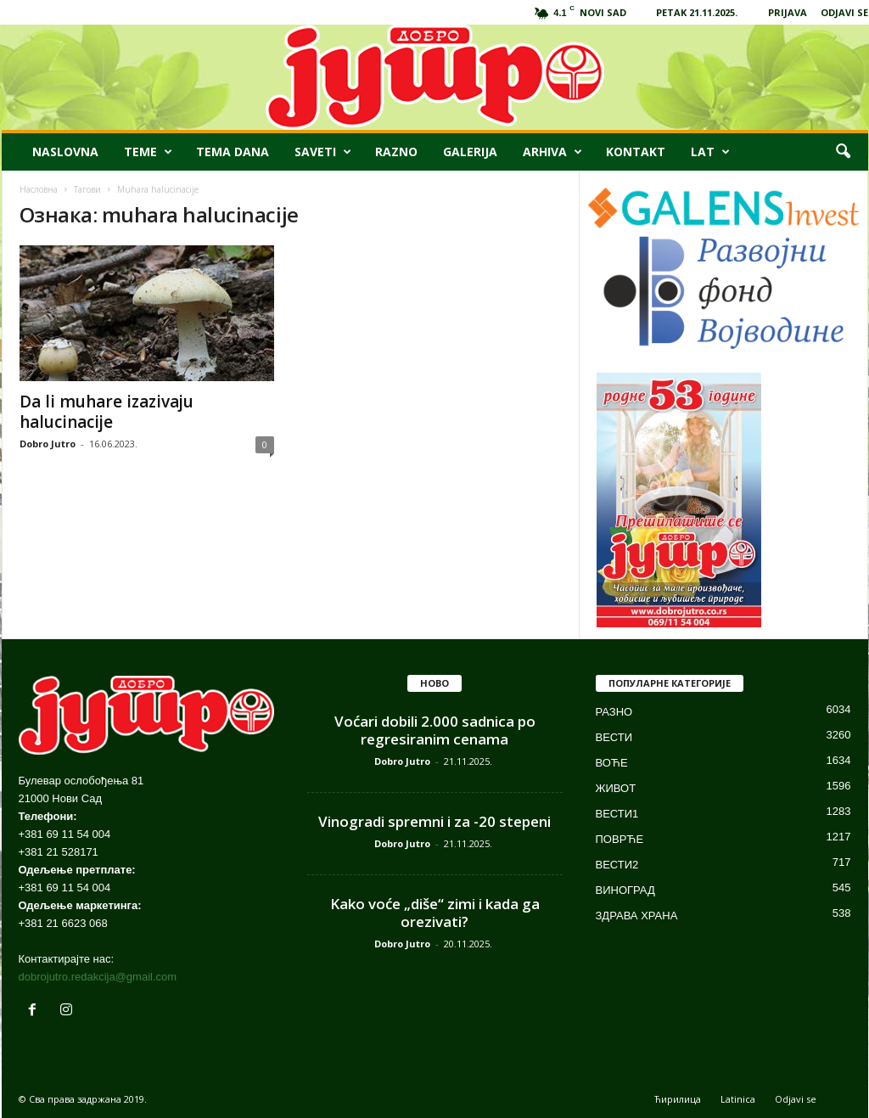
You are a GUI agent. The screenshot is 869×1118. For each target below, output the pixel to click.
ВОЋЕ (612, 762)
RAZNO (396, 151)
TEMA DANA (232, 151)
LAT (710, 152)
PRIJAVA (787, 12)
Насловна (39, 189)
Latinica (737, 1099)
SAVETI (322, 152)
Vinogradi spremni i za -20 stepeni (434, 821)
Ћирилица (677, 1099)
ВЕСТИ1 (617, 813)
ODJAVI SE (844, 12)
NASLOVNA (65, 151)
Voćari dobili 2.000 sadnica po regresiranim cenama (434, 730)
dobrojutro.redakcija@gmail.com (98, 976)
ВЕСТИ (614, 737)
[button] (842, 152)
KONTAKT (635, 151)
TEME (148, 152)
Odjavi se (795, 1099)
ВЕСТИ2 (617, 864)
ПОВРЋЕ (620, 839)
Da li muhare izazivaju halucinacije (106, 411)
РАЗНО (614, 711)
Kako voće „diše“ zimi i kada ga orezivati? (435, 912)
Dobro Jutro (48, 443)
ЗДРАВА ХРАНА (637, 915)
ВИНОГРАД (625, 890)
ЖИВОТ (616, 788)
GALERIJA (470, 151)
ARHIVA (552, 152)
